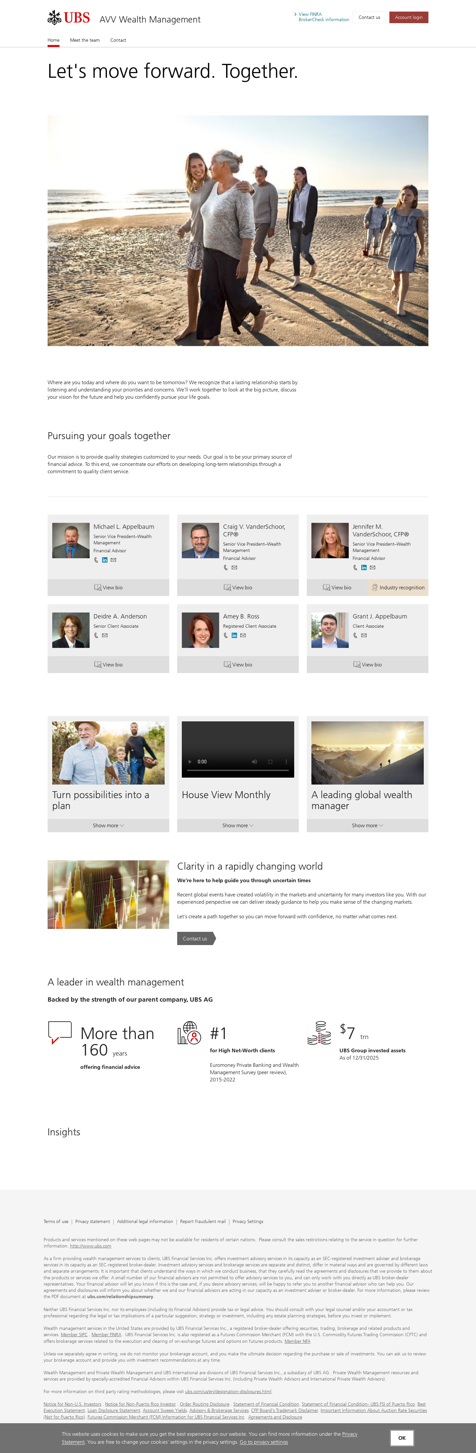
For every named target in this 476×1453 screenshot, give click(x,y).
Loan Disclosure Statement (114, 1410)
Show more (108, 827)
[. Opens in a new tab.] (69, 17)
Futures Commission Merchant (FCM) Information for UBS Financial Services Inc (166, 1417)
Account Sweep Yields (165, 1410)
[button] (113, 560)
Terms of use (56, 1221)
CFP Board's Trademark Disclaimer (284, 1410)
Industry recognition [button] (399, 588)
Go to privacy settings (264, 1442)
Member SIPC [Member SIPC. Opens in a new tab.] (74, 1335)
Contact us (369, 17)
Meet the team (85, 40)
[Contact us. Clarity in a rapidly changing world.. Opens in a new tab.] (196, 938)
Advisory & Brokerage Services (219, 1410)
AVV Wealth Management (150, 19)
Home (54, 40)
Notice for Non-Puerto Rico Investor (140, 1404)
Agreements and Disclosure (275, 1417)
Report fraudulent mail (203, 1221)
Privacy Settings (248, 1221)
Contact (118, 40)
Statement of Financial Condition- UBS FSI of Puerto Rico (358, 1404)
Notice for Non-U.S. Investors (72, 1404)
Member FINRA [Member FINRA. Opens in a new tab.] (106, 1335)
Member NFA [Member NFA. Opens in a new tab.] (297, 1341)
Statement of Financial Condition (266, 1404)
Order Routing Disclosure (204, 1404)
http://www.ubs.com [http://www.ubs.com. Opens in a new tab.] (90, 1246)
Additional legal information (145, 1221)
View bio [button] (128, 588)
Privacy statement (92, 1221)
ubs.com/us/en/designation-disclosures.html (228, 1391)
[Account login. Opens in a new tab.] (408, 17)
